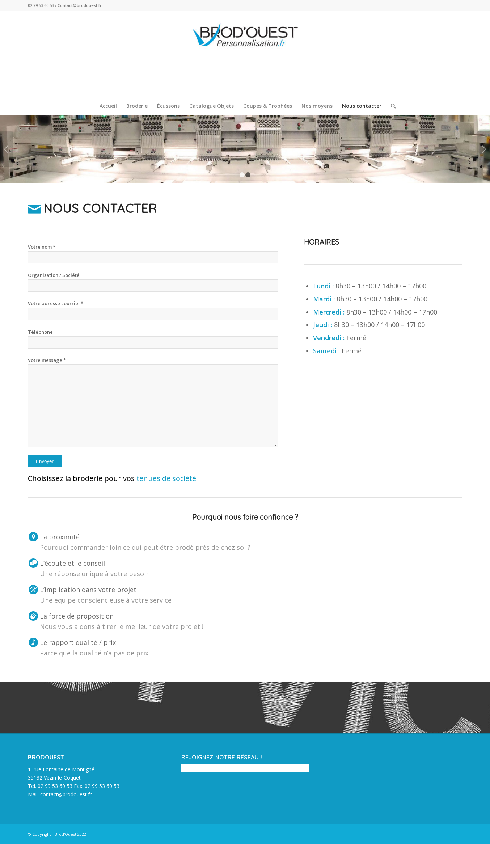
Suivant (483, 149)
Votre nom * (41, 247)
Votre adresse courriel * (55, 303)
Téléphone (40, 332)
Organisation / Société (54, 275)
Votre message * (47, 360)
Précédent (6, 149)
